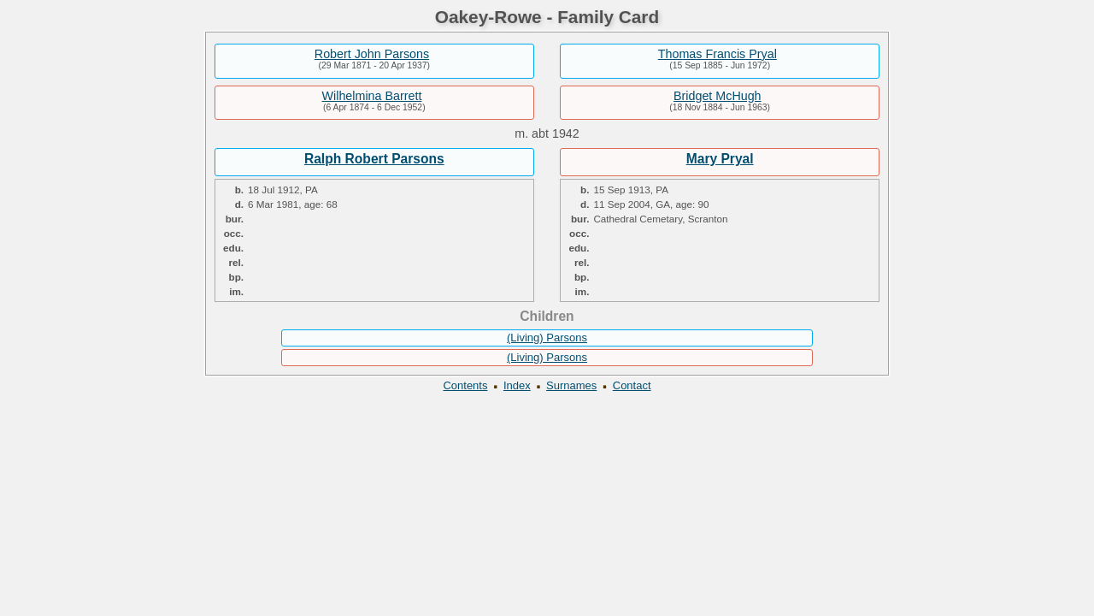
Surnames (571, 385)
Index (517, 385)
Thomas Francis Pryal (717, 54)
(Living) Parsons (547, 337)
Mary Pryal (720, 158)
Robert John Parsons (372, 54)
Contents (465, 385)
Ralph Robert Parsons (374, 158)
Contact (632, 385)
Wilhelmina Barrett (372, 96)
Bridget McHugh (717, 96)
